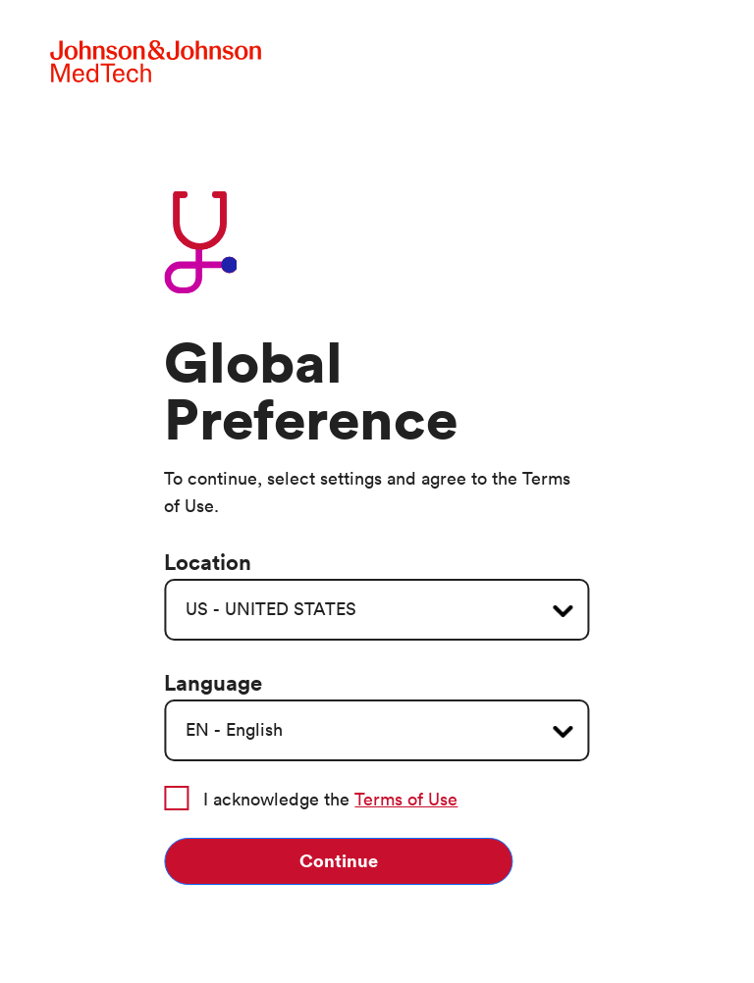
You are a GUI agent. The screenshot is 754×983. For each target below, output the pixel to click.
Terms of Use (406, 799)
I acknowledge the (311, 798)
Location (207, 563)
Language (213, 684)
